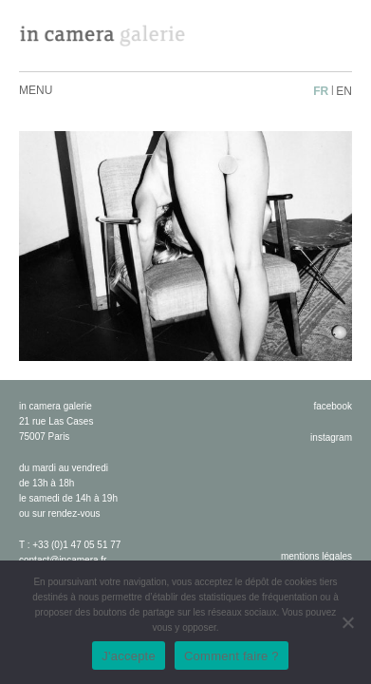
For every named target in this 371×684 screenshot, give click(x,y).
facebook (332, 406)
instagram (331, 437)
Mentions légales (316, 556)
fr (320, 91)
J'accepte (129, 656)
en (344, 91)
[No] (347, 622)
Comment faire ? (231, 656)
